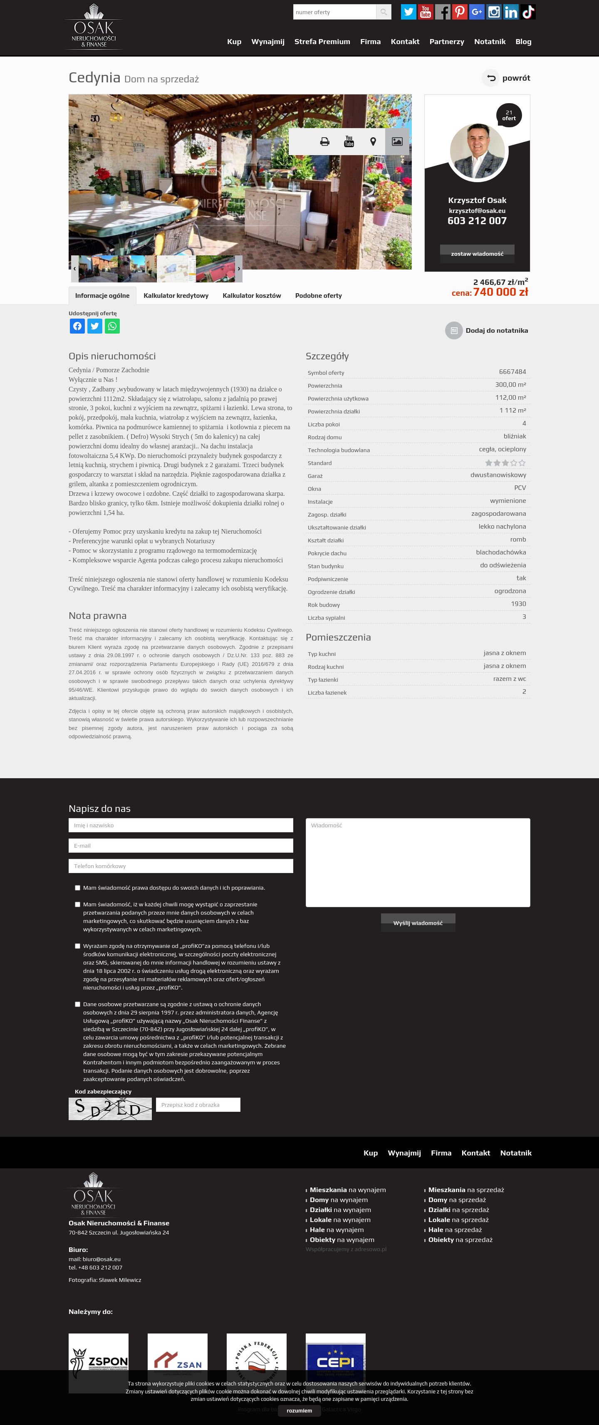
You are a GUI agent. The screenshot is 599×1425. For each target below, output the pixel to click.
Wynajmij (268, 41)
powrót (516, 77)
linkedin (511, 12)
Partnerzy (447, 41)
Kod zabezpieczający (103, 1091)
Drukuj (325, 141)
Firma (370, 41)
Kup (234, 41)
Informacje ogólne (102, 295)
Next (239, 268)
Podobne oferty (318, 295)
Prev (75, 268)
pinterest (460, 12)
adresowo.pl (371, 1249)
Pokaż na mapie (373, 141)
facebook (442, 12)
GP (477, 12)
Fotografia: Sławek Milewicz (105, 1280)
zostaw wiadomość (477, 253)
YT (425, 12)
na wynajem (348, 1189)
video (349, 141)
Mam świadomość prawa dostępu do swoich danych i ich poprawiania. (170, 887)
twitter (408, 12)
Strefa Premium (322, 41)
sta (494, 12)
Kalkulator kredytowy (176, 295)
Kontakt (405, 41)
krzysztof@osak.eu (477, 210)
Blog (523, 41)
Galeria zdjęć (397, 141)
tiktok (528, 12)
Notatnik (489, 41)
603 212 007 (477, 220)
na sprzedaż (466, 1189)
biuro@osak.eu (102, 1259)
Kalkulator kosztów (252, 295)
